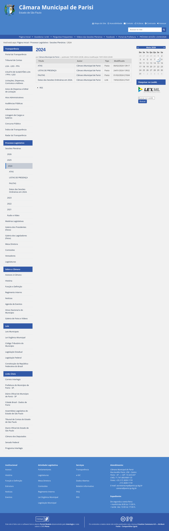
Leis (7, 326)
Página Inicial (25, 36)
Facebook (110, 36)
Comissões (43, 486)
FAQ (78, 491)
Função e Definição (13, 480)
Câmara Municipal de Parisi (49, 57)
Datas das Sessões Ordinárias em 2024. (55, 80)
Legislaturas (43, 475)
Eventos (8, 497)
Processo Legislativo (39, 42)
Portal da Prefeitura (127, 36)
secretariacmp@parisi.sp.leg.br (129, 485)
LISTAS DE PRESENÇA (47, 70)
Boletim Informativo (85, 486)
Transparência (12, 48)
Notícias (8, 491)
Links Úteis (10, 374)
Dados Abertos (82, 480)
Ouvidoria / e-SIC (41, 36)
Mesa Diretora (44, 480)
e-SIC (78, 475)
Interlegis (70, 524)
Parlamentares (44, 469)
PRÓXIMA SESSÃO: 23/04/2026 (153, 36)
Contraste (151, 23)
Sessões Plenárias (57, 42)
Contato (129, 23)
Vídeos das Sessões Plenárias (89, 36)
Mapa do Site (100, 23)
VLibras (140, 23)
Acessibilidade (116, 23)
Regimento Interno (46, 491)
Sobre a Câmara (12, 269)
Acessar (162, 23)
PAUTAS (41, 75)
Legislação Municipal (47, 502)
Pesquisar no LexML (147, 82)
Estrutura (9, 486)
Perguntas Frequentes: (63, 36)
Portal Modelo (45, 524)
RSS (41, 87)
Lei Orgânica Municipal (48, 497)
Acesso (8, 469)
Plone (47, 526)
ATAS (40, 65)
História (8, 475)
